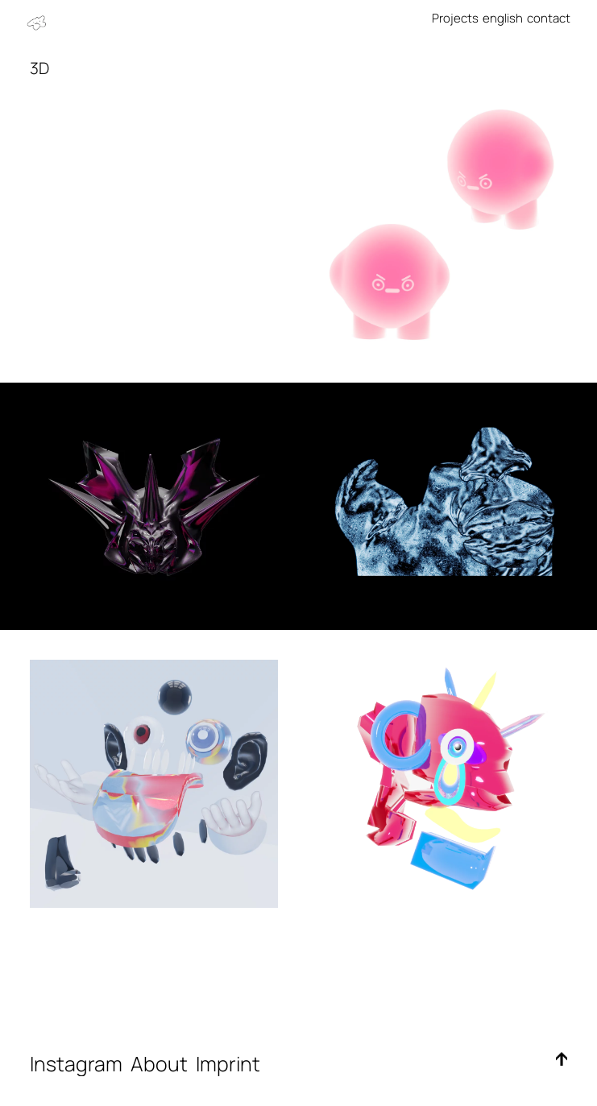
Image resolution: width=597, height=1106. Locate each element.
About (161, 1064)
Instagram (76, 1064)
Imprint (232, 1064)
